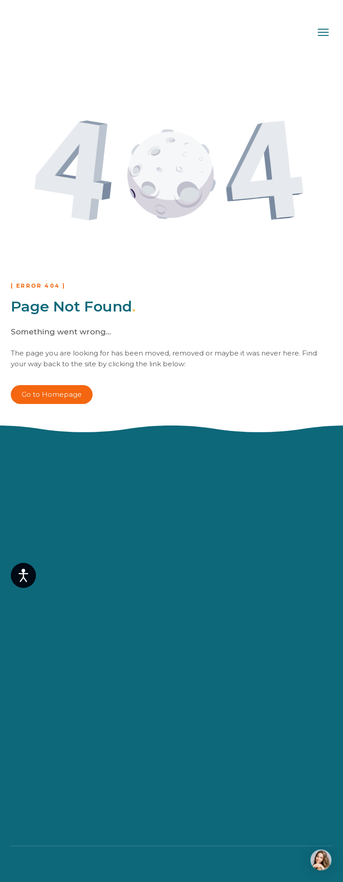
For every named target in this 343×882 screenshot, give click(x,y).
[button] (52, 394)
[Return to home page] (51, 32)
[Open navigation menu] (323, 32)
